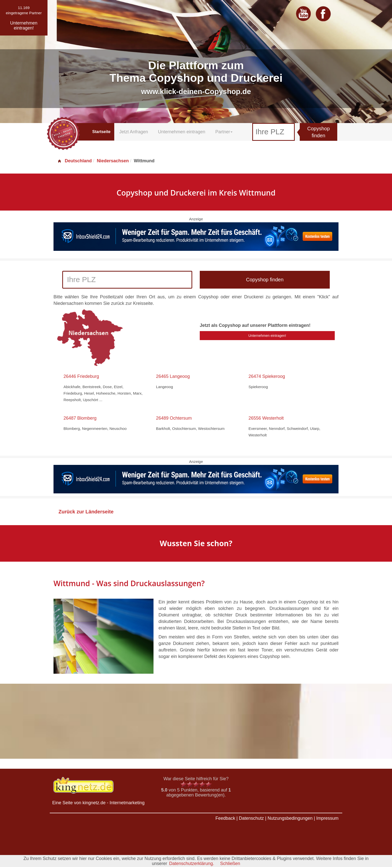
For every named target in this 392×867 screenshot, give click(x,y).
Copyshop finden (318, 132)
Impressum (327, 818)
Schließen (230, 863)
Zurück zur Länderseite (86, 511)
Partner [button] (223, 131)
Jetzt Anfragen (133, 131)
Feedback (225, 818)
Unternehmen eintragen (181, 131)
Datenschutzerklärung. (191, 863)
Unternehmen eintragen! (267, 336)
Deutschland (74, 160)
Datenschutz (251, 818)
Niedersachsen (113, 160)
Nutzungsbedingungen (290, 818)
